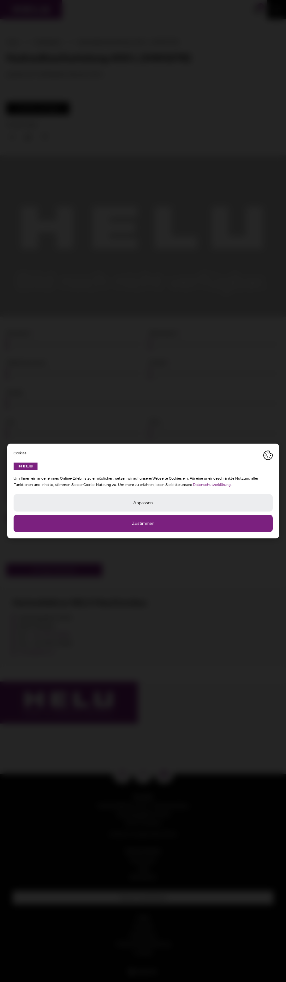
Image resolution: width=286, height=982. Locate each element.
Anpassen (143, 503)
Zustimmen (143, 523)
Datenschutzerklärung (212, 484)
